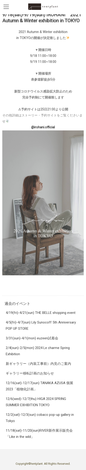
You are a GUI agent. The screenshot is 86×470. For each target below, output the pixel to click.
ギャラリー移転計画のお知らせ (30, 373)
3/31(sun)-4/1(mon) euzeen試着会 (32, 338)
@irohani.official (43, 127)
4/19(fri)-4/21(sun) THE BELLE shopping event (40, 313)
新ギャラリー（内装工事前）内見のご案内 (38, 364)
